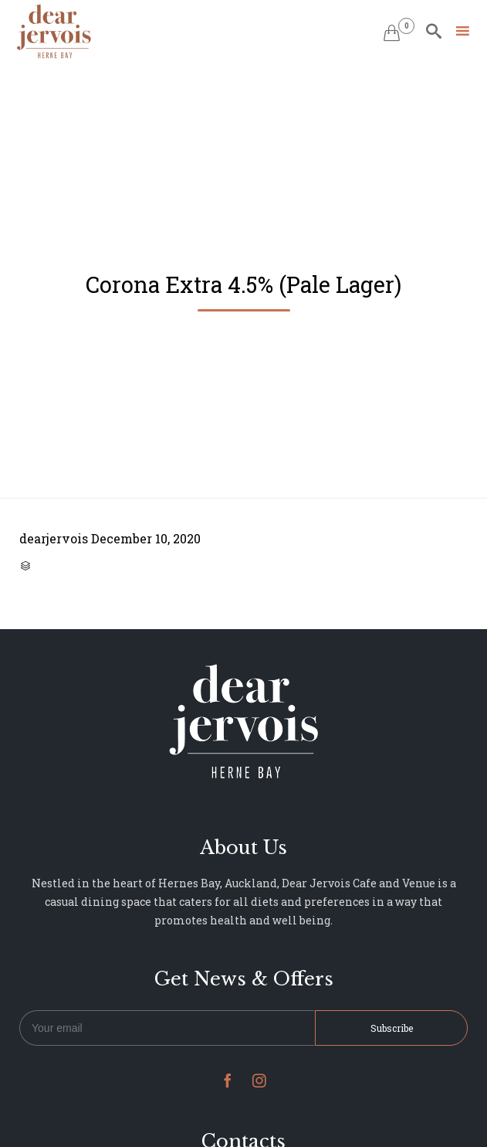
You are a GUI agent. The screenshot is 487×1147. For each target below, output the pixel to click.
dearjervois (53, 538)
